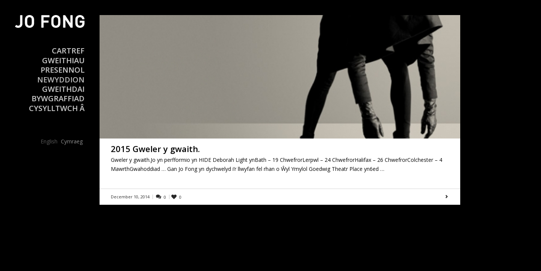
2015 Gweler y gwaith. (155, 148)
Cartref (68, 51)
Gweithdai (63, 89)
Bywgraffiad (58, 98)
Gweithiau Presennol (63, 65)
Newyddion (61, 80)
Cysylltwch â (57, 108)
